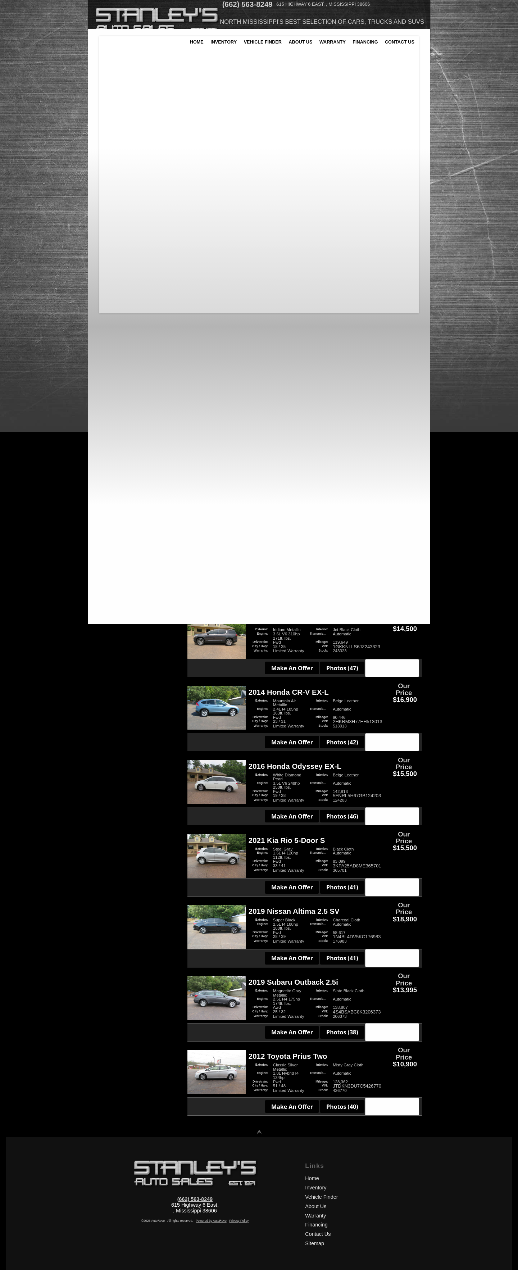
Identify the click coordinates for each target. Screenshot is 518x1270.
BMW (109, 242)
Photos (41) (344, 887)
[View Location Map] (376, 5)
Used (108, 507)
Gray (108, 368)
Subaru (111, 308)
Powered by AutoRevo (211, 1221)
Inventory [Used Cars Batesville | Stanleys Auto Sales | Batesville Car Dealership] (226, 48)
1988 (105, 109)
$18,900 (158, 200)
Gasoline (113, 569)
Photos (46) (344, 816)
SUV (108, 464)
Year (218, 124)
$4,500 (107, 200)
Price (285, 124)
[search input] (269, 140)
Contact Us (318, 1234)
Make (238, 124)
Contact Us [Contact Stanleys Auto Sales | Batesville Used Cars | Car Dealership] (409, 48)
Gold (108, 360)
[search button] (364, 140)
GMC (108, 275)
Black (109, 343)
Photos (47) (344, 668)
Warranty (315, 1216)
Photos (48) (344, 519)
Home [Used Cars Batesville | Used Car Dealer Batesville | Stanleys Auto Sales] (198, 48)
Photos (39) (344, 289)
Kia (106, 292)
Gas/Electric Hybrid (124, 561)
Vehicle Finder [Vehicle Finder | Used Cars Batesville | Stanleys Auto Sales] (267, 48)
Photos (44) (344, 597)
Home (312, 1178)
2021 (161, 109)
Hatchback (115, 447)
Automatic (114, 412)
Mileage (261, 124)
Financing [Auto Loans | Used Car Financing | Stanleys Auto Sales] (373, 48)
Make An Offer (293, 215)
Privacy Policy (239, 1221)
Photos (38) (344, 1032)
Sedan (110, 472)
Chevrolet (113, 250)
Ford (108, 267)
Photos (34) (344, 215)
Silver (109, 377)
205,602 (158, 154)
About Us (315, 1206)
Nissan (110, 300)
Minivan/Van (116, 455)
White (109, 385)
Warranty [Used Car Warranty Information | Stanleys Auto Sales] (339, 48)
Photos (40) (344, 371)
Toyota (110, 316)
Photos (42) (344, 742)
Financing (316, 1225)
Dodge (110, 259)
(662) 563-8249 (195, 1199)
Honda (110, 283)
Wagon (110, 480)
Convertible (115, 439)
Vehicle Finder (321, 1197)
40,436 (107, 154)
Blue (108, 352)
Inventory (315, 1187)
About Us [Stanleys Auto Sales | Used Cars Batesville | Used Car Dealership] (306, 48)
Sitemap (314, 1243)
